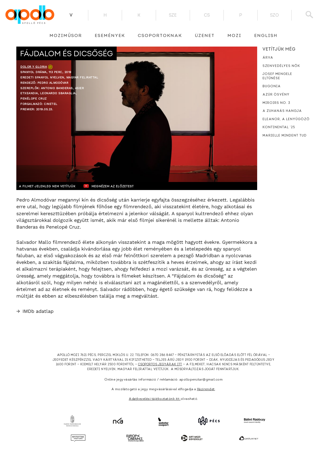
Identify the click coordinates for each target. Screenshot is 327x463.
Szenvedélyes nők (281, 66)
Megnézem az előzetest (120, 186)
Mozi (234, 36)
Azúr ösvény (276, 94)
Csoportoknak (160, 36)
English (265, 36)
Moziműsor (66, 36)
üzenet (205, 36)
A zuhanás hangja (282, 111)
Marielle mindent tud (285, 135)
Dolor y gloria (33, 67)
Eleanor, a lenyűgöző (286, 119)
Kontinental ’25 (279, 127)
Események (110, 36)
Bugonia (272, 86)
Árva (268, 57)
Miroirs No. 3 (276, 103)
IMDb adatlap (35, 311)
